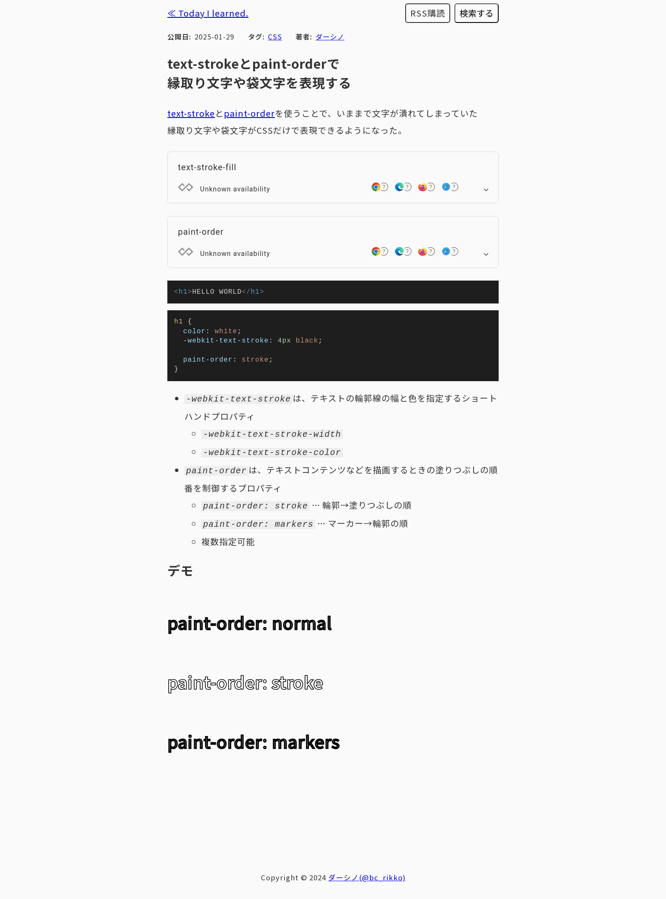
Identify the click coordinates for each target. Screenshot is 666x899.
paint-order (249, 113)
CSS (275, 36)
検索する (477, 13)
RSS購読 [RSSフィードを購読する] (427, 13)
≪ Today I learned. (207, 13)
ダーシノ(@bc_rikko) (367, 878)
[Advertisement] (333, 820)
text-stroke (191, 113)
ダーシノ (330, 36)
